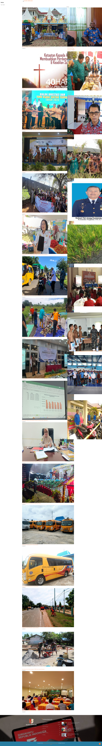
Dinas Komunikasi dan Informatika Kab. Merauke (50, 743)
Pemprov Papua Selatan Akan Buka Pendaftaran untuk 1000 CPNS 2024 (73, 734)
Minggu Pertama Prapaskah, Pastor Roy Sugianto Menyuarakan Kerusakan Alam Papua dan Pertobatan (38, 88)
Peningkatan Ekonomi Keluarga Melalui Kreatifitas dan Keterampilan (73, 729)
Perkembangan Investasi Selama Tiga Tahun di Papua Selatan (32, 130)
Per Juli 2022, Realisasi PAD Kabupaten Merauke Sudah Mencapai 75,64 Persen (35, 420)
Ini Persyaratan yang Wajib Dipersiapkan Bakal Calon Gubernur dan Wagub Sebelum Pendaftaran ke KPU (70, 309)
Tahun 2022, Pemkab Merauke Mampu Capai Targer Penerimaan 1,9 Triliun (34, 461)
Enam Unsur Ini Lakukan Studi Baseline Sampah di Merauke (31, 337)
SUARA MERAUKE (28, 1)
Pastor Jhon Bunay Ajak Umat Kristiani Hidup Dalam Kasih (31, 503)
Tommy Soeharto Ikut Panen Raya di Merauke (70, 180)
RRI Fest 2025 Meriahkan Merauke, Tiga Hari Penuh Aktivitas (32, 171)
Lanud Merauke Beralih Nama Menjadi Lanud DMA (70, 222)
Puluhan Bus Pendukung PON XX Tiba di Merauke (30, 544)
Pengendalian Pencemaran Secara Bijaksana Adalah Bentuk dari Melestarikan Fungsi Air (36, 378)
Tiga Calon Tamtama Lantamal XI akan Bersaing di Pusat (70, 353)
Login (51, 744)
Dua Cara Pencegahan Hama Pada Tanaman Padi (71, 265)
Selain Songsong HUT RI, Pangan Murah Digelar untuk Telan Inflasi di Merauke (35, 254)
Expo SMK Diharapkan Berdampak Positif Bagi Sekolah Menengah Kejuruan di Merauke (36, 47)
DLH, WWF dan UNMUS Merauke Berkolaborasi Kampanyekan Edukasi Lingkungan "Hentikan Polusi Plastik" (39, 295)
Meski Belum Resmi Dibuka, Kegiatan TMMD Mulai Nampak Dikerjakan (33, 669)
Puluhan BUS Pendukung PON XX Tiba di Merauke (30, 586)
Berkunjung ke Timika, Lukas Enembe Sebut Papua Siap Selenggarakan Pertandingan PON (70, 397)
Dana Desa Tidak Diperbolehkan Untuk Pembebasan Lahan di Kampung (73, 723)
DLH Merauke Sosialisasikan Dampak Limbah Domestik (31, 710)
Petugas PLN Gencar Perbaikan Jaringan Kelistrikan (30, 627)
